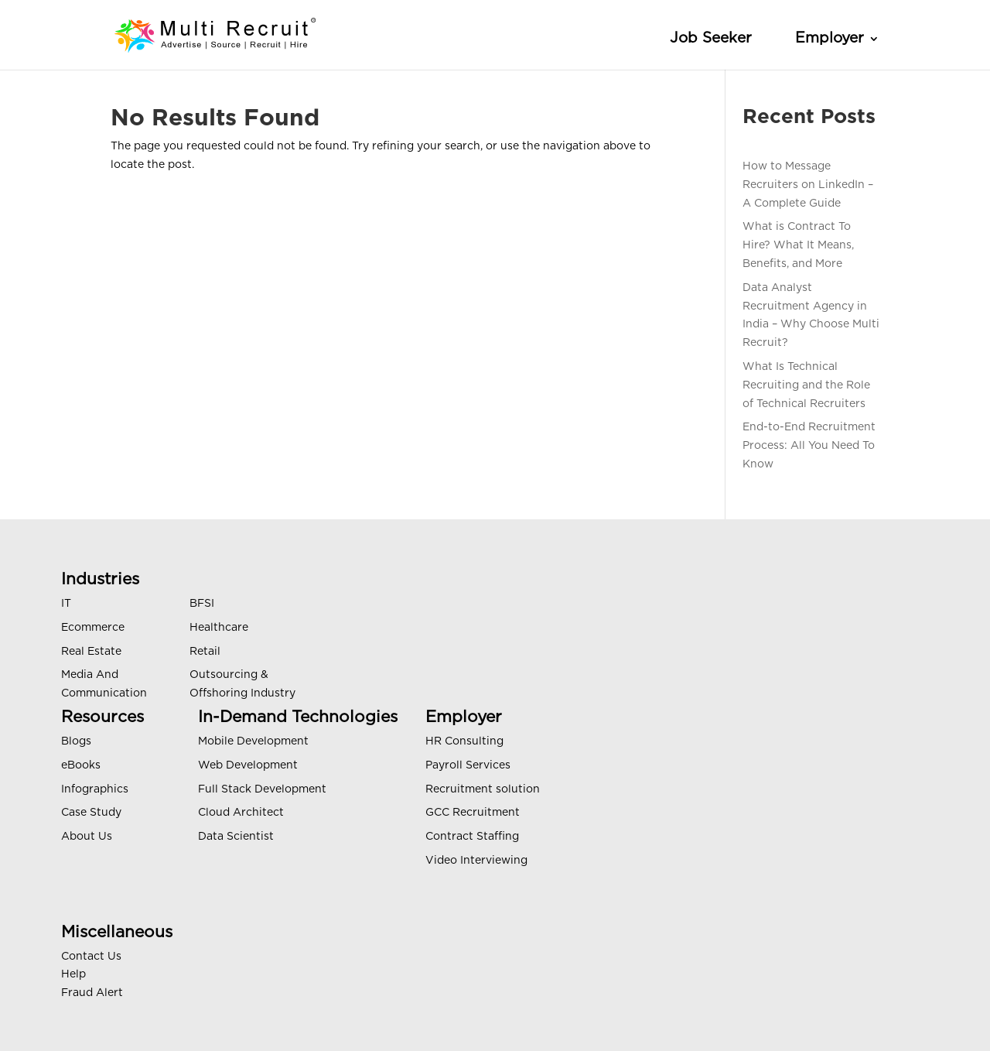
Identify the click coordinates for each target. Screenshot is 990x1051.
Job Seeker (711, 38)
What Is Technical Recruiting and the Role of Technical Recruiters (806, 385)
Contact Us (91, 956)
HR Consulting (464, 741)
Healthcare (218, 627)
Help (73, 974)
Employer (829, 38)
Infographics (94, 789)
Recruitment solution (482, 789)
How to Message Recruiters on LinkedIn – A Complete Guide (807, 185)
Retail (204, 651)
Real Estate (91, 651)
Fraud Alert (92, 993)
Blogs (76, 741)
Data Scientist (236, 836)
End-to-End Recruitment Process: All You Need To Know (809, 446)
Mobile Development (253, 741)
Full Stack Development (262, 789)
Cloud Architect (241, 812)
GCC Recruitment (472, 812)
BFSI (201, 603)
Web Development (248, 765)
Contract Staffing (472, 836)
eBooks (81, 765)
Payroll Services (467, 765)
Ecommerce (93, 627)
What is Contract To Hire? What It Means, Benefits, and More (798, 245)
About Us (86, 836)
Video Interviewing (476, 860)
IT (66, 603)
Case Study (91, 812)
